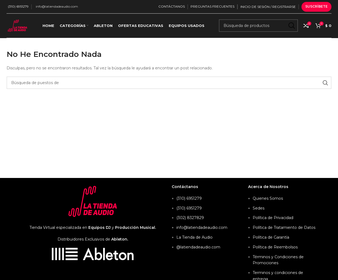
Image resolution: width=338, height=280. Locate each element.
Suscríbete (316, 6)
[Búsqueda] (258, 26)
